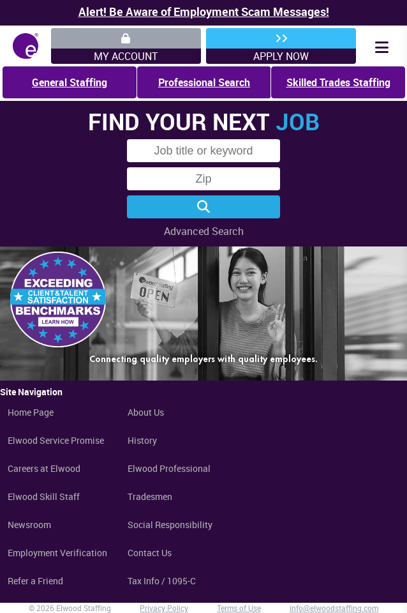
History (142, 440)
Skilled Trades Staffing (338, 82)
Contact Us (150, 553)
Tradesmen (150, 496)
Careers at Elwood (44, 468)
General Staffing (69, 82)
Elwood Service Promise (56, 440)
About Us (146, 412)
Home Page (31, 412)
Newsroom (29, 524)
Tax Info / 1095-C (162, 581)
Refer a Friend (35, 581)
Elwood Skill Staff (44, 496)
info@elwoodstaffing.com (334, 608)
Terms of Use (239, 608)
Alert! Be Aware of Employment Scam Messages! (203, 11)
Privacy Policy (164, 608)
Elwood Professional (169, 468)
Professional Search (204, 82)
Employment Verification (57, 553)
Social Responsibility (170, 524)
